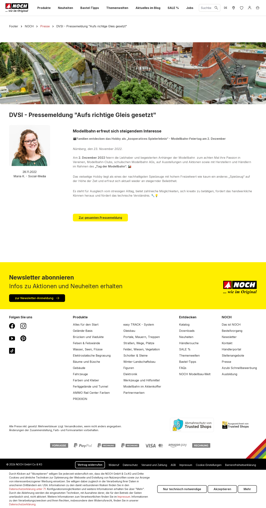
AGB (173, 464)
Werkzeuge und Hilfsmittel (141, 380)
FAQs (182, 368)
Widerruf (114, 464)
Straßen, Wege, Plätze (138, 343)
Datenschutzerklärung (22, 504)
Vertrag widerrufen (90, 464)
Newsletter (229, 337)
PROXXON (80, 399)
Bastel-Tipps (187, 362)
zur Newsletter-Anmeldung (37, 298)
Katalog (184, 324)
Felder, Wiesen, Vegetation (141, 349)
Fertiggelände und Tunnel (90, 386)
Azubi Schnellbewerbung (239, 368)
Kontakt (227, 343)
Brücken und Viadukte (88, 337)
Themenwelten (189, 355)
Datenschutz (130, 464)
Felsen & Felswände (86, 343)
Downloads (187, 331)
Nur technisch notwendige (182, 489)
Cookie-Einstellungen (209, 464)
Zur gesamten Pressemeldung (100, 217)
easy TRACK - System (138, 324)
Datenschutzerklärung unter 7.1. (27, 489)
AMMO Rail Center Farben (91, 392)
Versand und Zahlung (154, 464)
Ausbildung (229, 374)
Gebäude (79, 368)
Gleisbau (129, 331)
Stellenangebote (233, 355)
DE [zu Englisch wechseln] (225, 7)
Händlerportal (231, 349)
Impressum (185, 464)
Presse (226, 362)
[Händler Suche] (233, 8)
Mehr (247, 489)
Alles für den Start (85, 324)
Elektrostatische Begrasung (92, 355)
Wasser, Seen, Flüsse (88, 349)
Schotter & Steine (135, 355)
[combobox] (206, 8)
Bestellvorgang (232, 331)
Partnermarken (133, 392)
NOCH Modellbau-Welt (194, 374)
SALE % (185, 349)
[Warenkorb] (258, 8)
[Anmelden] (250, 8)
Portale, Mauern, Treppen (141, 337)
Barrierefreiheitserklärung (240, 464)
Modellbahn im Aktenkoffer (142, 386)
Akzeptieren (222, 489)
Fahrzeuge (80, 374)
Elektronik (130, 374)
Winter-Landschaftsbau (139, 362)
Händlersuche (189, 343)
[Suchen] (216, 8)
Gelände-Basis (83, 331)
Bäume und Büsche (86, 362)
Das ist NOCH (231, 324)
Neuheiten (186, 337)
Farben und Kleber (86, 380)
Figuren (128, 368)
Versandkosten (73, 426)
